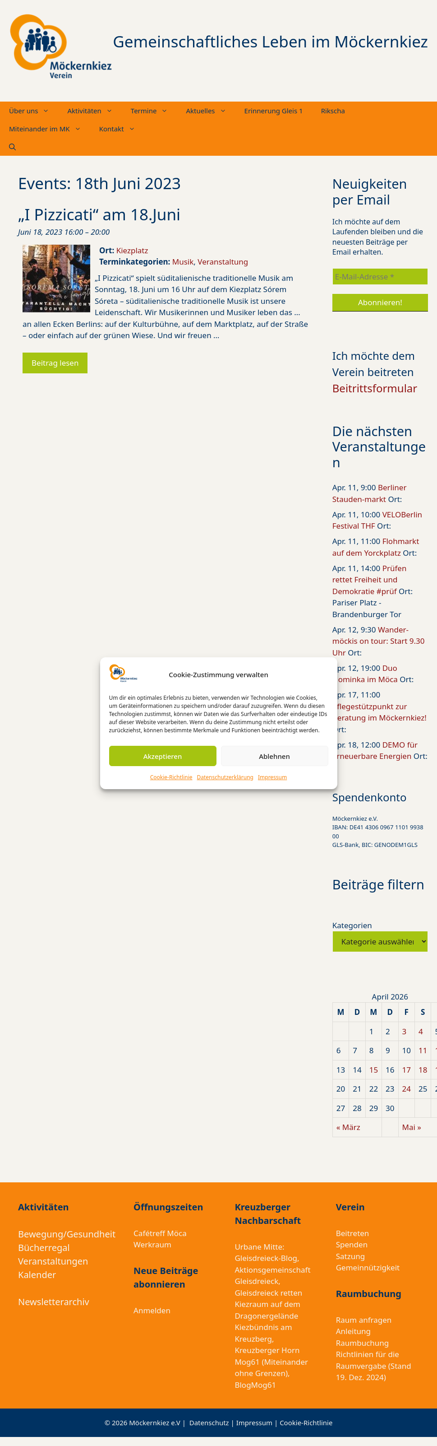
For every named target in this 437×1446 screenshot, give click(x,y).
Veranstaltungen (53, 1261)
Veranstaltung (223, 261)
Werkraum (152, 1244)
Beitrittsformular (374, 388)
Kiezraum (251, 1304)
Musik (183, 261)
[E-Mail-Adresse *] (380, 276)
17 (406, 1070)
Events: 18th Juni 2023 (99, 183)
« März (348, 1127)
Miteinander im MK (49, 129)
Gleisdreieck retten (268, 1293)
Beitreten (352, 1233)
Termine (154, 111)
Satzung (350, 1256)
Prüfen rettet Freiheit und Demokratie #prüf (369, 579)
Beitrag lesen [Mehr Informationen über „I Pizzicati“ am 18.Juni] (55, 363)
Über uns (33, 111)
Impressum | (258, 1422)
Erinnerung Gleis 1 (273, 110)
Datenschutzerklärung (225, 777)
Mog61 (247, 1362)
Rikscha (333, 110)
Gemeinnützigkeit (368, 1267)
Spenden (352, 1244)
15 (373, 1070)
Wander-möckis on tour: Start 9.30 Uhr (378, 641)
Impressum (272, 777)
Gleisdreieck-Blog (266, 1258)
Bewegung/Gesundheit (66, 1234)
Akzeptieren (162, 756)
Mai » (411, 1127)
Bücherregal (44, 1247)
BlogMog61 (255, 1385)
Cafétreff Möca (160, 1233)
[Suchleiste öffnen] (12, 147)
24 (406, 1088)
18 (423, 1070)
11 (423, 1050)
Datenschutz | (212, 1422)
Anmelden (151, 1310)
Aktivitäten (94, 111)
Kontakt (121, 129)
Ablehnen (274, 756)
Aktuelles (210, 111)
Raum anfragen (364, 1320)
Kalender (37, 1275)
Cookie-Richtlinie (171, 777)
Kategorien (352, 925)
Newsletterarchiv (53, 1302)
